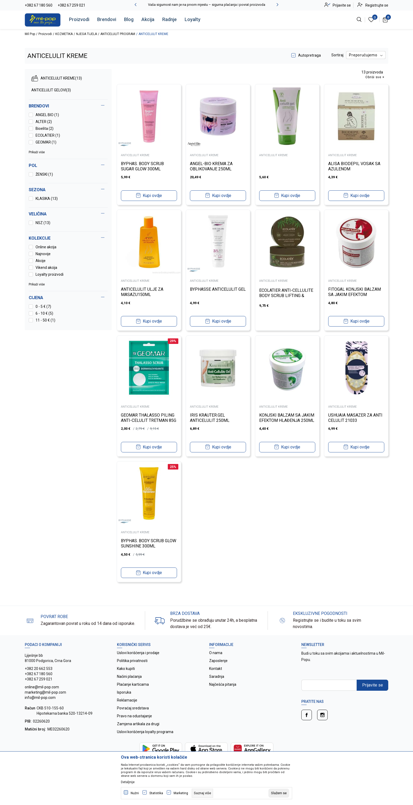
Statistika (156, 793)
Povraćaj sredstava (133, 708)
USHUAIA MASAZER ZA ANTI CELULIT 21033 (356, 417)
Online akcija (46, 247)
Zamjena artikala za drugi (138, 724)
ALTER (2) (44, 122)
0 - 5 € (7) (43, 306)
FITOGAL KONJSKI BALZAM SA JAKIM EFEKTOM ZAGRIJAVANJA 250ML (355, 294)
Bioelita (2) (44, 128)
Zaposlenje (218, 661)
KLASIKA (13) (47, 198)
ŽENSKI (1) (44, 174)
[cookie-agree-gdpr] (278, 793)
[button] (68, 297)
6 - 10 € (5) (44, 313)
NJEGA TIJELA (86, 34)
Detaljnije (128, 782)
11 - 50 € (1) (45, 320)
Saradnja (216, 676)
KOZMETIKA (64, 34)
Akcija (147, 19)
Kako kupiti (126, 668)
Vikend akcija (46, 267)
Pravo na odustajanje (134, 716)
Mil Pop (30, 34)
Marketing (181, 793)
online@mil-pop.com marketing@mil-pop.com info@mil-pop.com (45, 692)
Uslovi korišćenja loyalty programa (145, 732)
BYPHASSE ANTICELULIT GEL (214, 291)
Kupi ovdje (152, 194)
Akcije (41, 261)
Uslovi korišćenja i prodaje (138, 653)
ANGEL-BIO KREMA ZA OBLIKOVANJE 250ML (212, 166)
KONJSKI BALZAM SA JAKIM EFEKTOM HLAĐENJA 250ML (287, 420)
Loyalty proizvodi (49, 274)
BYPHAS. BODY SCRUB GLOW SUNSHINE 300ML (144, 543)
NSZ (43, 223)
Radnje (169, 19)
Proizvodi (79, 19)
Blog (129, 19)
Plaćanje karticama (133, 684)
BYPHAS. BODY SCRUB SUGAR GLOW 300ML (142, 166)
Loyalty (192, 19)
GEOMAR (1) (46, 142)
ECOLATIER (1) (48, 135)
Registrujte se (376, 5)
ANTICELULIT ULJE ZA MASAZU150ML (142, 291)
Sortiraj (337, 55)
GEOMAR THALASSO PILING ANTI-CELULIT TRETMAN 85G (148, 420)
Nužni (135, 793)
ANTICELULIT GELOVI (51, 90)
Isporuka (124, 692)
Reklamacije (127, 700)
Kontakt (215, 668)
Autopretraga (309, 55)
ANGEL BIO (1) (47, 115)
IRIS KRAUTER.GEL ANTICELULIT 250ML (210, 417)
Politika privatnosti (132, 661)
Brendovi (106, 19)
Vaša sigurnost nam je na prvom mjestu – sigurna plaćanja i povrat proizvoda (206, 5)
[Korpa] (385, 19)
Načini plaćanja (129, 676)
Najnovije (43, 254)
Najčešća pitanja (222, 684)
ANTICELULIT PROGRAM (117, 34)
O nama (215, 653)
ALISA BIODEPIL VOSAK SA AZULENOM (355, 166)
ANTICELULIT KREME (56, 78)
